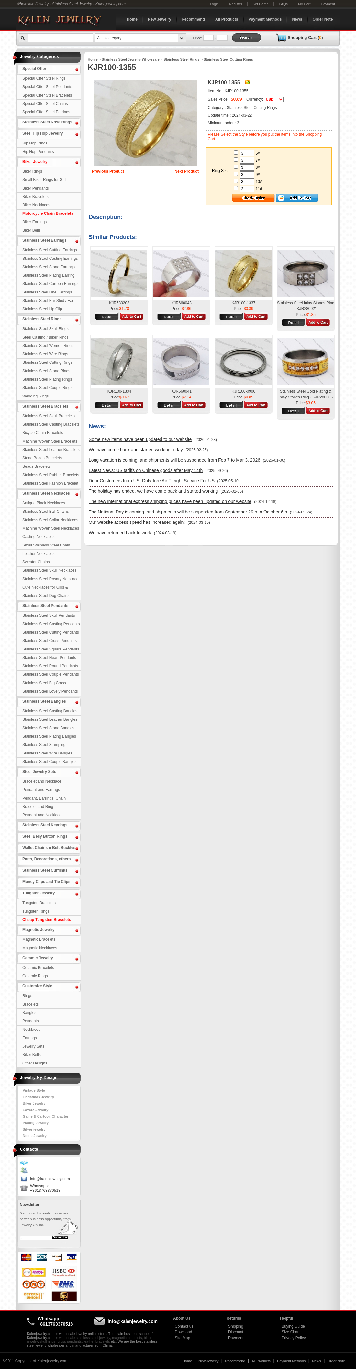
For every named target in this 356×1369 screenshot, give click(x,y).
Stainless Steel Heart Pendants (49, 657)
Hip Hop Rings (34, 143)
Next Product (186, 171)
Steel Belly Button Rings (44, 836)
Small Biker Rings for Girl (44, 180)
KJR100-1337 (243, 303)
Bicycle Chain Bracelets (42, 433)
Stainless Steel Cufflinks (44, 870)
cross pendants (70, 1341)
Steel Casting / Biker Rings (45, 337)
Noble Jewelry (35, 1136)
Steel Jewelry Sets (39, 771)
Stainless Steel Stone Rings (46, 371)
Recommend (193, 19)
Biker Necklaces (36, 205)
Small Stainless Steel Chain (46, 545)
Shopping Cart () (305, 37)
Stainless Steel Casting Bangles (49, 711)
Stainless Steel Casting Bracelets (51, 424)
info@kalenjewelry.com (50, 1179)
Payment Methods (265, 19)
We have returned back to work (120, 532)
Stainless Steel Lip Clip (42, 309)
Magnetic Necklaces (39, 948)
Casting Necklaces (38, 537)
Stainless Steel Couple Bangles (49, 761)
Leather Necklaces (38, 553)
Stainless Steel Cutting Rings (47, 362)
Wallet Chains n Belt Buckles (48, 848)
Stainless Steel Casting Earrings (50, 258)
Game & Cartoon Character (45, 1116)
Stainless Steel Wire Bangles (47, 753)
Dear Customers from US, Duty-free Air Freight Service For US (152, 480)
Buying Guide (293, 1326)
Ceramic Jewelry (37, 958)
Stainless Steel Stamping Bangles (43, 745)
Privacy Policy (294, 1338)
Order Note (323, 19)
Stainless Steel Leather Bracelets (51, 449)
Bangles (29, 1012)
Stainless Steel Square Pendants (50, 649)
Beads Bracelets (36, 466)
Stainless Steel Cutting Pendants (50, 632)
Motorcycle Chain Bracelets (47, 213)
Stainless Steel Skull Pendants (48, 615)
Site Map (182, 1338)
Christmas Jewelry (38, 1097)
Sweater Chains (36, 562)
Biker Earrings (34, 222)
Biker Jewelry (34, 161)
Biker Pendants (35, 188)
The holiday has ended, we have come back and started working (153, 491)
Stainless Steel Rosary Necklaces (51, 579)
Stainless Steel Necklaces (46, 493)
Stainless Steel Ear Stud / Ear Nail (47, 301)
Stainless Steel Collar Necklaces (50, 520)
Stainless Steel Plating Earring (48, 275)
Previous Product (108, 171)
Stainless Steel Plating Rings (47, 379)
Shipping (235, 1326)
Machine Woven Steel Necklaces (50, 528)
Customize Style (37, 986)
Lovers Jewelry (36, 1110)
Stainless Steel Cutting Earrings (49, 250)
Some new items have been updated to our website (140, 439)
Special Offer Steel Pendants (47, 87)
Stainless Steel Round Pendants (50, 666)
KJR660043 (181, 303)
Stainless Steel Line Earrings (47, 292)
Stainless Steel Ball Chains (45, 511)
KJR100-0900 (243, 391)
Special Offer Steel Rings (44, 78)
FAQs (283, 4)
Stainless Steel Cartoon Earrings (50, 284)
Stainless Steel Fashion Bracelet (50, 483)
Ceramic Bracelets (38, 967)
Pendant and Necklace (41, 815)
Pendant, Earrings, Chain (44, 798)
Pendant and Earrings (41, 790)
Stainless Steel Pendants (45, 606)
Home (132, 19)
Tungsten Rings (36, 911)
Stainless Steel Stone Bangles (48, 728)
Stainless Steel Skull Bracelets (48, 416)
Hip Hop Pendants (38, 151)
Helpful (286, 1318)
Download (183, 1332)
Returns (234, 1318)
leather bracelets (96, 1341)
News (297, 19)
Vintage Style (34, 1090)
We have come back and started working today (136, 449)
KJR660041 (181, 391)
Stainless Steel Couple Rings (47, 387)
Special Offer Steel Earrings (46, 112)
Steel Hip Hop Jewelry (42, 133)
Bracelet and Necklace (41, 781)
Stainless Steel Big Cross (44, 683)
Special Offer (34, 68)
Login (214, 4)
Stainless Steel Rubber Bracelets (50, 475)
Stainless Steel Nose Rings (47, 122)
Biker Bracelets (35, 196)
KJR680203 (119, 303)
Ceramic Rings (35, 976)
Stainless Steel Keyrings (44, 825)
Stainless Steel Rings (41, 319)
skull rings (48, 1341)
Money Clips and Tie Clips (46, 882)
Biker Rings (32, 171)
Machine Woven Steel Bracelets (49, 441)
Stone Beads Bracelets (42, 458)
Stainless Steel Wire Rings (45, 354)
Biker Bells (31, 230)
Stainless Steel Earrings (44, 240)
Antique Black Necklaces (43, 503)
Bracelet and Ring (37, 806)
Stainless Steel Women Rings (47, 345)
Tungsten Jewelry (38, 893)
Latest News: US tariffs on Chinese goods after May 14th (146, 470)
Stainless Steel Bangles (44, 701)
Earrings (29, 1038)
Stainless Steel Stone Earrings (48, 267)
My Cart (304, 4)
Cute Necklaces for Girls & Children (45, 588)
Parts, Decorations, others (46, 859)
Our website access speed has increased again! (137, 522)
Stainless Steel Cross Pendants (49, 640)
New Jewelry (159, 19)
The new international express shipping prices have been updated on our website (170, 501)
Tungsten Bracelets (39, 903)
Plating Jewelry (36, 1123)
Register (235, 4)
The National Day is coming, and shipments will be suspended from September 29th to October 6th (188, 511)
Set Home (261, 4)
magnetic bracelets (127, 1338)
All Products (226, 19)
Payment (328, 4)
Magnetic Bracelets (38, 939)
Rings (27, 996)
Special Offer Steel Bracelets (47, 95)
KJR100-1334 (119, 391)
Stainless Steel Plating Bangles (49, 736)
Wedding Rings (35, 396)
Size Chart (291, 1332)
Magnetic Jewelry (38, 929)
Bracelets (30, 1004)
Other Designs (34, 1063)
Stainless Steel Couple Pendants (50, 674)
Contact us (184, 1326)
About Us (181, 1318)
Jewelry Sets (33, 1046)
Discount (235, 1332)
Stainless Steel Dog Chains (45, 595)
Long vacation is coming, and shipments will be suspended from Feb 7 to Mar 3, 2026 (174, 460)
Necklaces (31, 1029)
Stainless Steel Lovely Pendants (50, 691)
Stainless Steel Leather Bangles (49, 719)
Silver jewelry (34, 1129)
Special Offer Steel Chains (45, 103)
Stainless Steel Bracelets (45, 406)
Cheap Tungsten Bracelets (46, 919)
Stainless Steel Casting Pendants (51, 624)
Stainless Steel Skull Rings (45, 329)
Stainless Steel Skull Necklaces (49, 570)
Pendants (30, 1021)
